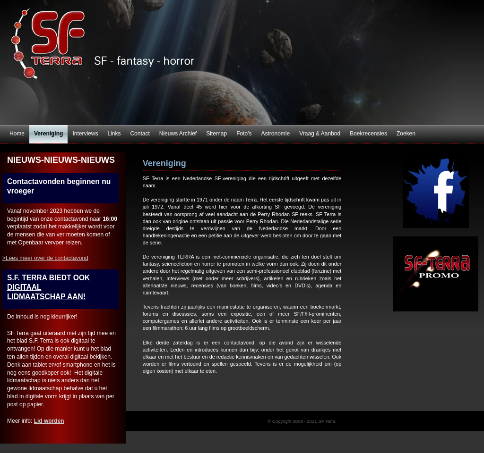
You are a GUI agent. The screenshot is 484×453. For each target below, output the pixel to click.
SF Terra (242, 62)
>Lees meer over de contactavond (45, 258)
